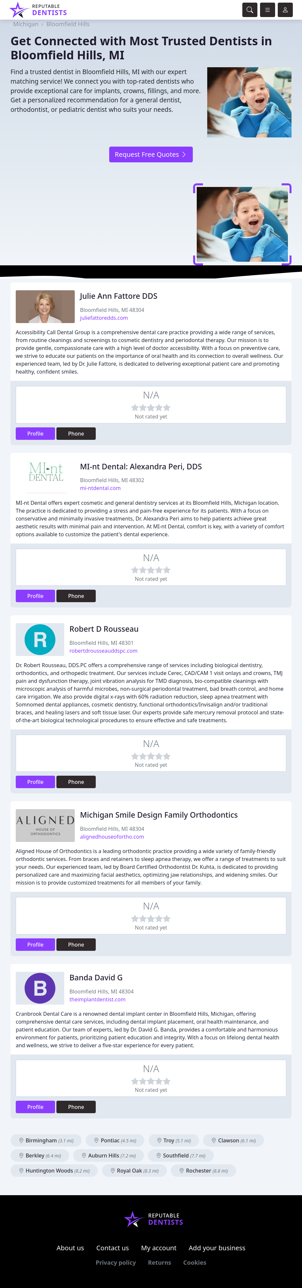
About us (70, 1247)
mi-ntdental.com (100, 488)
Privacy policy (116, 1262)
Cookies (194, 1262)
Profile (35, 433)
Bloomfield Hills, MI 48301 (102, 642)
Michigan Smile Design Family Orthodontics (159, 814)
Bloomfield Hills (68, 24)
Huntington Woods (54, 1170)
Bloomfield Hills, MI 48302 (112, 480)
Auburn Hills (108, 1155)
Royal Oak (134, 1170)
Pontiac (115, 1140)
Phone (76, 433)
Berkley (40, 1155)
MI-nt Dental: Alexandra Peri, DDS (141, 466)
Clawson (233, 1140)
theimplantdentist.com (98, 999)
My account (158, 1247)
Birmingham (46, 1140)
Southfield (180, 1155)
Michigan (26, 24)
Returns (159, 1262)
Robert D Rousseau (104, 629)
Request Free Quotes (151, 154)
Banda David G (96, 977)
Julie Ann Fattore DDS (118, 296)
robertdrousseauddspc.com (104, 650)
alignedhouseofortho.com (112, 836)
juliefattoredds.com (104, 317)
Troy (174, 1140)
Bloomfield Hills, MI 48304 (112, 310)
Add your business (217, 1247)
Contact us (112, 1247)
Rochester (203, 1170)
